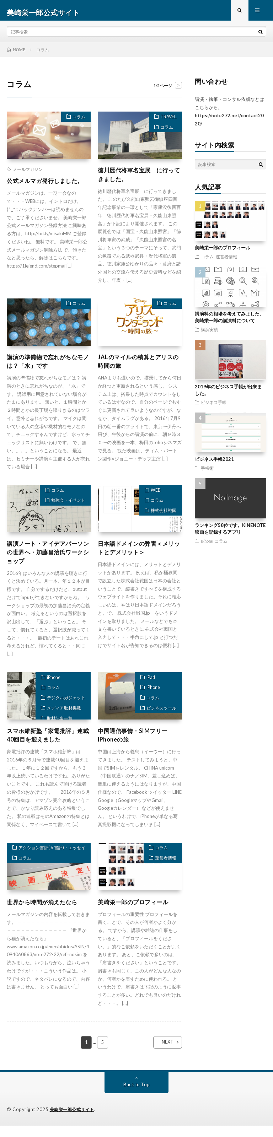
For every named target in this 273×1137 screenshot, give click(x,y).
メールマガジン (28, 173)
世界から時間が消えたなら (46, 913)
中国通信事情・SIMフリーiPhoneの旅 (137, 746)
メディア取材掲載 (60, 724)
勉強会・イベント (65, 510)
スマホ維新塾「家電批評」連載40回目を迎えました (46, 746)
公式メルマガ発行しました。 (43, 189)
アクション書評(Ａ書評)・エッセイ (48, 862)
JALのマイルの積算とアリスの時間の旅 (139, 368)
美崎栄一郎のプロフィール (137, 913)
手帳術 (207, 472)
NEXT (161, 1054)
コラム (77, 122)
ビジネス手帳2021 (214, 463)
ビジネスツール (159, 724)
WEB (152, 498)
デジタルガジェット (63, 712)
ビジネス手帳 (213, 406)
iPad (147, 688)
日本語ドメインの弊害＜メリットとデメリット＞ (137, 556)
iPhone (49, 688)
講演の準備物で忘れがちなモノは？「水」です (46, 368)
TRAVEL (166, 122)
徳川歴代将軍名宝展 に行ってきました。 (137, 179)
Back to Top (136, 1096)
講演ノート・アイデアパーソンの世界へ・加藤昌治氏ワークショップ (46, 561)
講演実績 (209, 333)
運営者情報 (163, 872)
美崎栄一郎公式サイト (74, 1121)
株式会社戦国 (161, 523)
